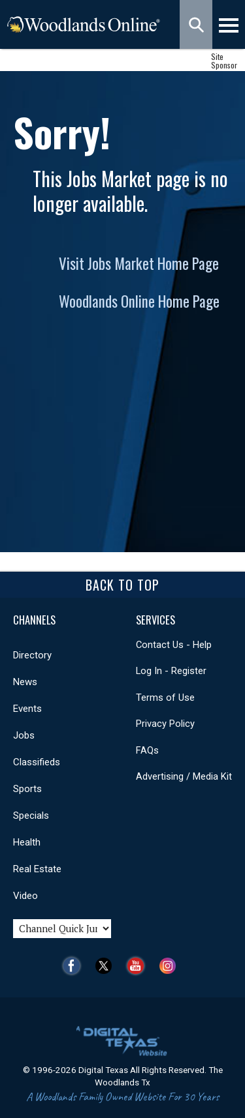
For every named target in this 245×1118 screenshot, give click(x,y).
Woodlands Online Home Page (139, 301)
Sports (27, 789)
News (25, 682)
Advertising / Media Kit (184, 776)
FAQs (147, 750)
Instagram (171, 965)
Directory (32, 655)
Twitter (107, 965)
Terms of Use (165, 697)
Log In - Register (171, 671)
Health (27, 842)
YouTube (139, 965)
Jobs (24, 735)
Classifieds (36, 762)
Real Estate (37, 869)
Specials (31, 815)
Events (27, 708)
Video (25, 896)
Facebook (75, 965)
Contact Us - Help (174, 645)
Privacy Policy (165, 723)
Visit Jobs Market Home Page (139, 263)
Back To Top (122, 585)
